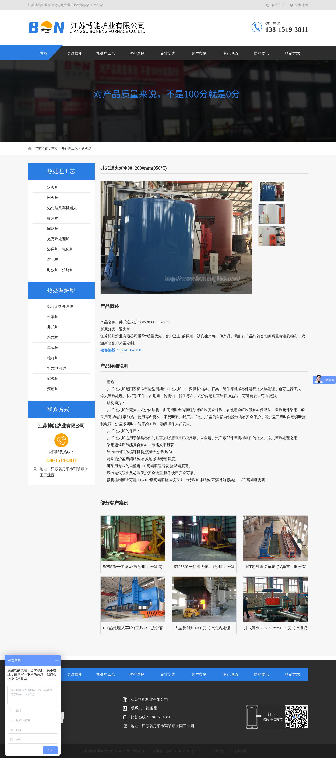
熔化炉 (52, 259)
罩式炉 (52, 348)
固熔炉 (52, 229)
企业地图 (301, 5)
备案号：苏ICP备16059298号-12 (175, 751)
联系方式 (277, 5)
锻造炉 (52, 218)
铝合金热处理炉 (60, 307)
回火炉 (52, 198)
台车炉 (52, 317)
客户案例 (199, 53)
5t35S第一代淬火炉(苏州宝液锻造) (133, 567)
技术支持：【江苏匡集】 (230, 751)
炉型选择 (137, 53)
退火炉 (86, 148)
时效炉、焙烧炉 (60, 270)
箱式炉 (52, 337)
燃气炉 (52, 379)
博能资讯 (261, 53)
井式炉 (52, 327)
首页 (43, 53)
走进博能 (74, 53)
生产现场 (230, 53)
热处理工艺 (105, 53)
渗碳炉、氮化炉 (60, 249)
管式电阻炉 (56, 368)
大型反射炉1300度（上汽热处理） (204, 628)
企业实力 (168, 53)
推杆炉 (52, 358)
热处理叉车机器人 (62, 208)
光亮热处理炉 (58, 239)
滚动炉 (52, 389)
